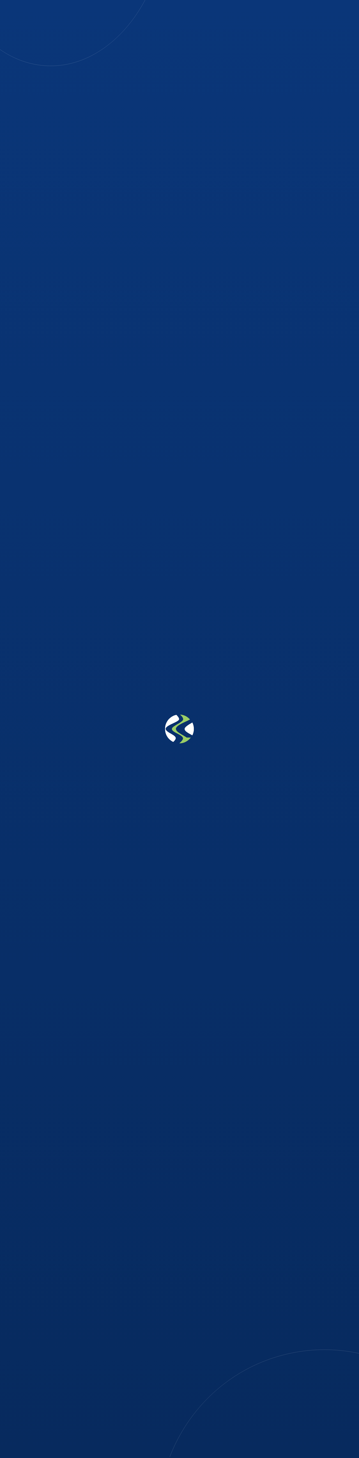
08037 (126, 1361)
